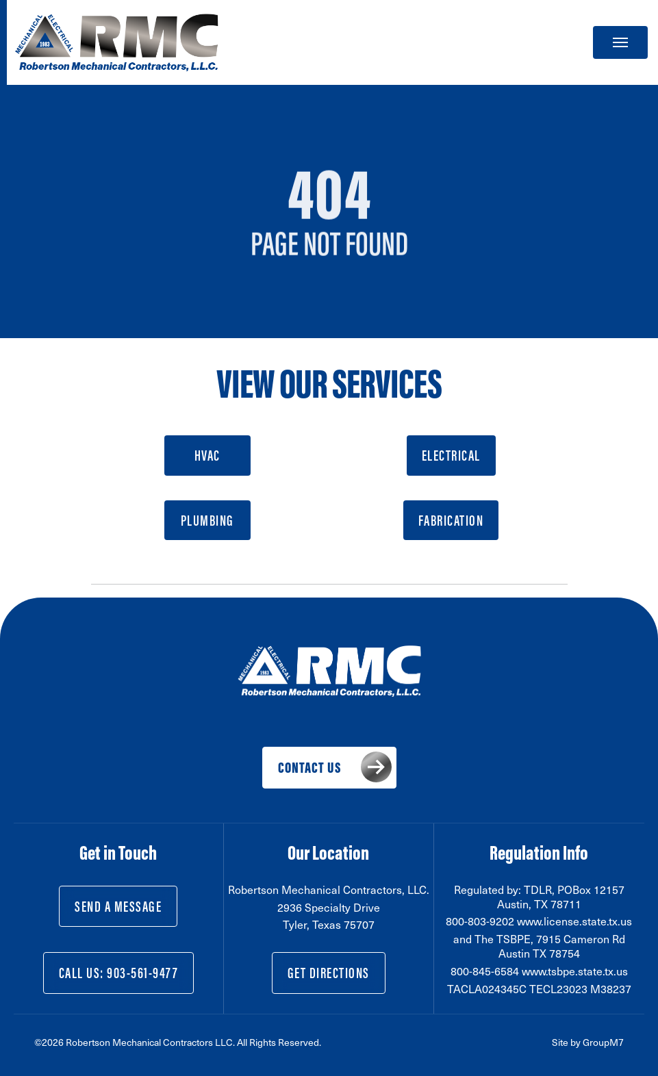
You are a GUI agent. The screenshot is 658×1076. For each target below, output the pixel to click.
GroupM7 (603, 1042)
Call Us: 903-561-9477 (119, 972)
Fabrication (451, 520)
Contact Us (309, 767)
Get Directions (329, 972)
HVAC (207, 455)
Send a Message (118, 906)
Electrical (451, 455)
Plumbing (207, 520)
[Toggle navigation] (620, 42)
